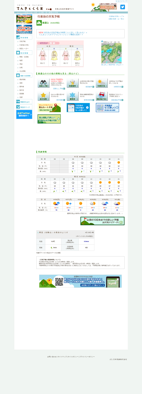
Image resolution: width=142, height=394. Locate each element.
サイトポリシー (73, 357)
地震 (20, 60)
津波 (20, 64)
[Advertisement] (80, 137)
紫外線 (21, 86)
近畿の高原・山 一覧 (116, 19)
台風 (20, 67)
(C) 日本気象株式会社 (118, 359)
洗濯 (20, 97)
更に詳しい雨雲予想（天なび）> (112, 65)
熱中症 (21, 90)
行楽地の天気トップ (116, 16)
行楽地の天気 (27, 12)
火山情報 (22, 71)
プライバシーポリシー (87, 357)
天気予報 (22, 41)
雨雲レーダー (24, 48)
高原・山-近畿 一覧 (40, 12)
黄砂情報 (22, 79)
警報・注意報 (24, 57)
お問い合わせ (51, 357)
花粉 (20, 83)
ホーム (19, 12)
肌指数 (21, 93)
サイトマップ (121, 1)
